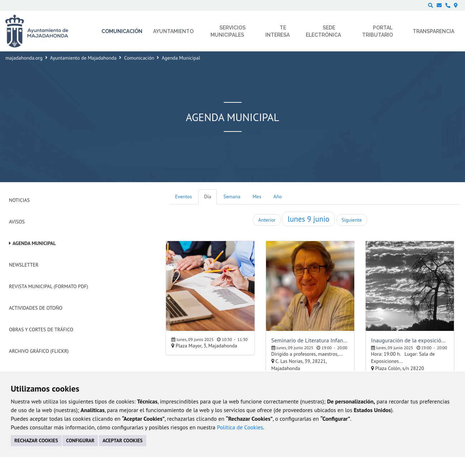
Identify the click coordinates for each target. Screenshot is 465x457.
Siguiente (352, 220)
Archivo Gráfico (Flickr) (39, 351)
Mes (257, 196)
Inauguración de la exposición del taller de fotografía (410, 340)
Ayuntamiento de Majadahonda (83, 58)
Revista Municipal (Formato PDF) (48, 286)
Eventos (183, 196)
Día (207, 196)
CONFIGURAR (80, 440)
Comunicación (139, 58)
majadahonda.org (24, 58)
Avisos (17, 221)
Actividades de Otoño (35, 308)
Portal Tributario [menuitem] (377, 31)
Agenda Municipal (34, 243)
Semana (231, 196)
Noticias (19, 200)
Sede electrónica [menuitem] (323, 31)
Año (278, 196)
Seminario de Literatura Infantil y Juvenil (310, 340)
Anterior (266, 220)
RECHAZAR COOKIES (36, 440)
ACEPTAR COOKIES (123, 440)
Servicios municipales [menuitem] (228, 31)
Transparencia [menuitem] (433, 31)
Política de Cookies (240, 427)
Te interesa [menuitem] (277, 31)
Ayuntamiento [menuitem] (173, 31)
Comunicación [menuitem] (121, 31)
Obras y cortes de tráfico (41, 329)
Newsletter (23, 265)
